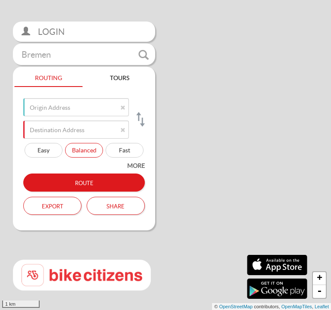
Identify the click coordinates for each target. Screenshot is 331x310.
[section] (165, 155)
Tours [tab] (119, 76)
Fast (124, 150)
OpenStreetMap (236, 306)
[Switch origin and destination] (140, 119)
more (136, 165)
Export (52, 205)
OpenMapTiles (296, 306)
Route (84, 182)
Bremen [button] (85, 54)
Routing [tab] (48, 76)
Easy (43, 150)
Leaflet (322, 306)
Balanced (84, 150)
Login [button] (43, 32)
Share (115, 205)
